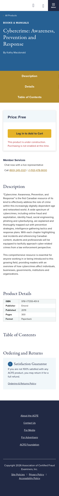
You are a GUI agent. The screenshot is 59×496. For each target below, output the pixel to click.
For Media (29, 430)
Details (29, 86)
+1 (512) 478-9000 (37, 170)
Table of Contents (30, 97)
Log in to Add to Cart (29, 133)
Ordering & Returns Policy (22, 383)
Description (29, 76)
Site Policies (18, 474)
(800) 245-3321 (17, 170)
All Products (11, 15)
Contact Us (29, 423)
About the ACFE (29, 415)
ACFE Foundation (29, 444)
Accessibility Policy (29, 478)
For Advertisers (29, 437)
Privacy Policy (36, 474)
